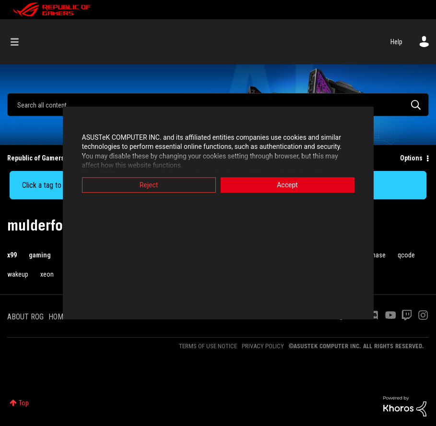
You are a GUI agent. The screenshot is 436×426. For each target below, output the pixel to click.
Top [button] (24, 403)
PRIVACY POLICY (263, 346)
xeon (47, 274)
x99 (12, 255)
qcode (406, 255)
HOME (57, 316)
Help (396, 42)
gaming (40, 255)
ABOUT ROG (25, 316)
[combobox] (218, 104)
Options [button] (411, 158)
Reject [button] (149, 185)
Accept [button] (287, 185)
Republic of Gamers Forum (45, 158)
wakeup (17, 274)
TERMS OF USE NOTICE (208, 346)
